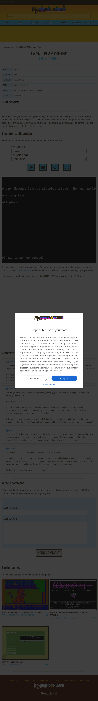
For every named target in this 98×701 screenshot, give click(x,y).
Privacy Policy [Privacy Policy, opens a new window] (55, 370)
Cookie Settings (40, 370)
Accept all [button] (64, 378)
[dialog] (49, 350)
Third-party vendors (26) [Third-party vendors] (47, 352)
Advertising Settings (38, 367)
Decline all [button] (34, 378)
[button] (49, 384)
